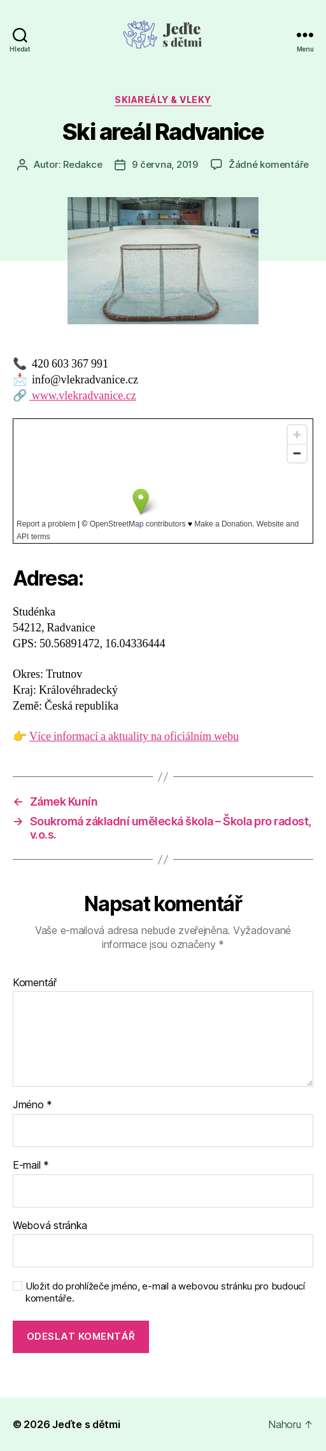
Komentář (35, 983)
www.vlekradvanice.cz (82, 396)
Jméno (32, 1105)
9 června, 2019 (164, 164)
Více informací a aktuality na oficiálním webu (134, 736)
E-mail (31, 1165)
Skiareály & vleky (163, 99)
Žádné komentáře (269, 164)
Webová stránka (50, 1226)
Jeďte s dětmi (86, 1424)
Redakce (82, 164)
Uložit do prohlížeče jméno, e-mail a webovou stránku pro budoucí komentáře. (165, 1292)
